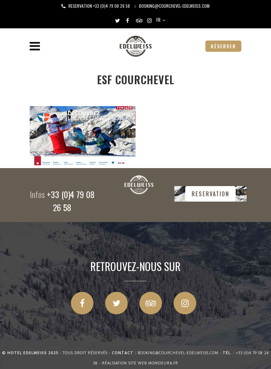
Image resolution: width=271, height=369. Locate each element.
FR (158, 19)
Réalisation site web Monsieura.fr (140, 363)
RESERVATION (210, 194)
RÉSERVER (223, 46)
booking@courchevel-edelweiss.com (174, 6)
